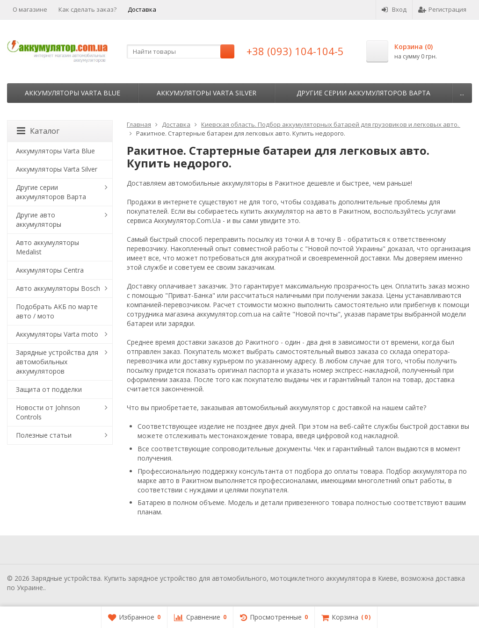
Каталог (38, 131)
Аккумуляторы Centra (50, 270)
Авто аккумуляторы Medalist (47, 247)
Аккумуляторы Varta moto (57, 334)
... (462, 92)
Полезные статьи (44, 435)
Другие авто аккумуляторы (38, 219)
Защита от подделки (49, 389)
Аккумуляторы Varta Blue (72, 92)
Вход (394, 9)
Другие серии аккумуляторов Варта (363, 92)
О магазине (30, 9)
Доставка (142, 9)
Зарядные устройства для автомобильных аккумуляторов (57, 361)
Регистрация (442, 9)
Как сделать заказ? (87, 9)
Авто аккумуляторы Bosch (58, 288)
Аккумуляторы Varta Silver (206, 92)
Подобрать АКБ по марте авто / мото (57, 311)
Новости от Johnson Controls (48, 412)
